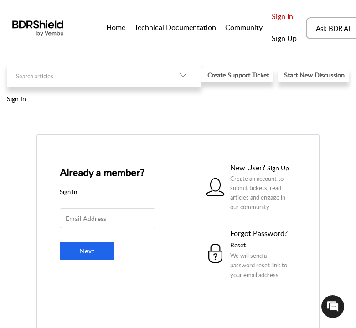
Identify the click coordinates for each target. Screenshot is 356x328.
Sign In (282, 16)
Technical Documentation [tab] (175, 27)
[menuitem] (284, 17)
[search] (86, 75)
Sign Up (284, 38)
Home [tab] (115, 27)
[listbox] (183, 75)
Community (244, 27)
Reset (238, 245)
